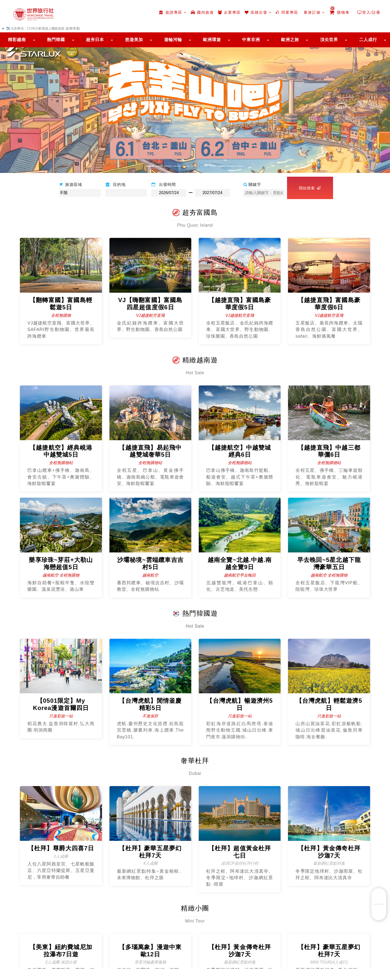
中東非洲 (251, 39)
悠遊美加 (134, 39)
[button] (29, 104)
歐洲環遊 (212, 39)
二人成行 (368, 39)
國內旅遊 (202, 12)
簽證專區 (173, 12)
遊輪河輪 (173, 39)
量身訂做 (313, 12)
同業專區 (287, 12)
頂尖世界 (329, 39)
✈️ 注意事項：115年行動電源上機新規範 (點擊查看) (43, 28)
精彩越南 (17, 39)
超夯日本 (95, 39)
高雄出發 (258, 12)
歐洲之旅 (290, 39)
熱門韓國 (56, 39)
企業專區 (229, 12)
